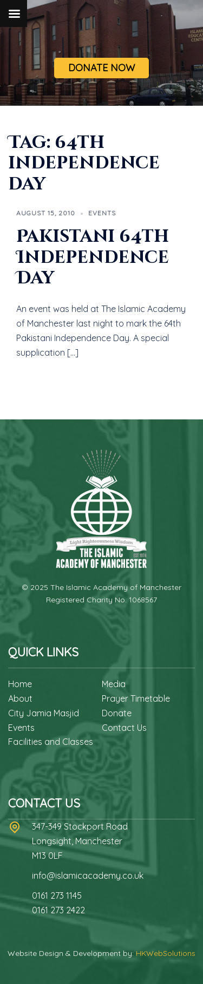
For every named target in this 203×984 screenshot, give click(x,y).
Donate (117, 713)
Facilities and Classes (50, 741)
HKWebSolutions (165, 953)
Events (102, 213)
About (20, 698)
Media (114, 683)
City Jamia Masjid (43, 713)
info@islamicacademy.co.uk (87, 875)
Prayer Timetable (136, 698)
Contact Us (124, 727)
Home (20, 683)
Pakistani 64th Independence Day (92, 257)
